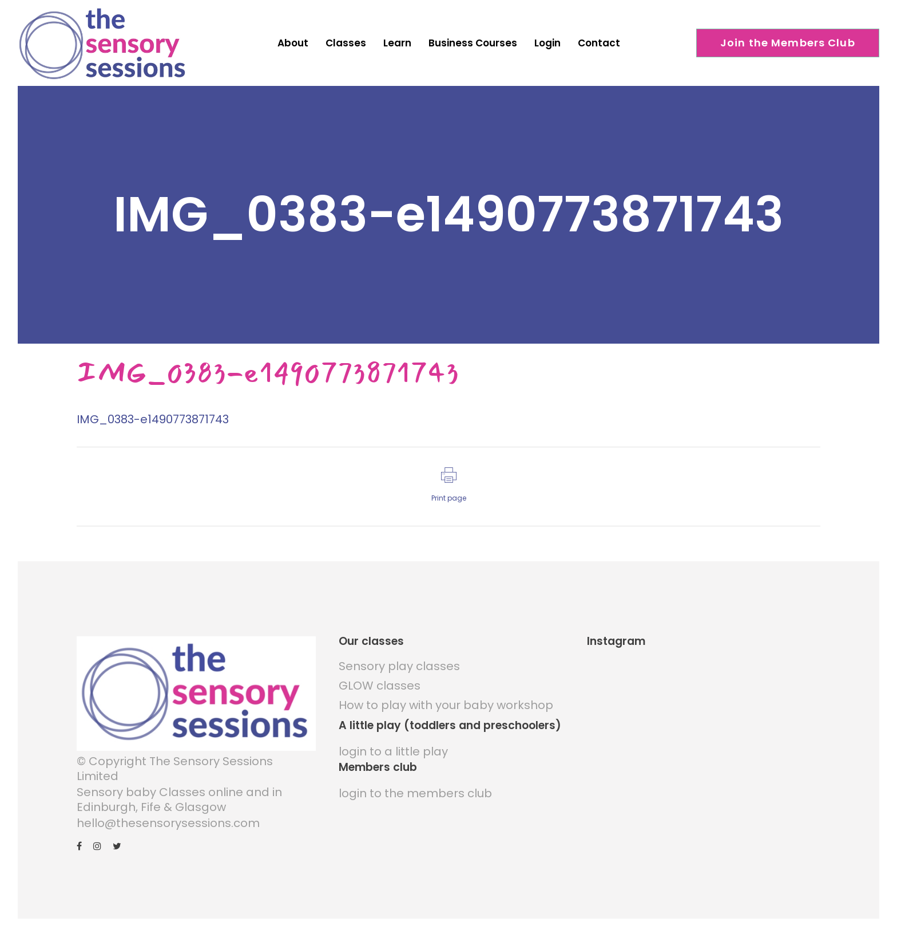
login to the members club (415, 793)
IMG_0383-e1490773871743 (153, 419)
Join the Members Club (787, 43)
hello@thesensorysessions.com (168, 823)
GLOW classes (379, 686)
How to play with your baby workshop (446, 705)
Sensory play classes (399, 666)
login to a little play (393, 751)
